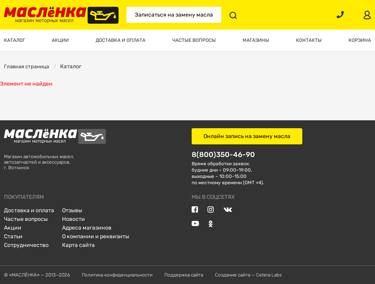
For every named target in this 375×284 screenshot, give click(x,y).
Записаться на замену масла (174, 14)
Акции (12, 227)
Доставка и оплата (29, 210)
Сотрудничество (26, 245)
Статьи (13, 236)
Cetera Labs (269, 275)
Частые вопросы (26, 219)
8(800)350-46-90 (223, 154)
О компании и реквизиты (95, 236)
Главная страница (26, 66)
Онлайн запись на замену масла (247, 136)
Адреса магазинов (86, 227)
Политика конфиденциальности (117, 275)
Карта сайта (78, 245)
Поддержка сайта (183, 275)
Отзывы (72, 210)
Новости (73, 219)
